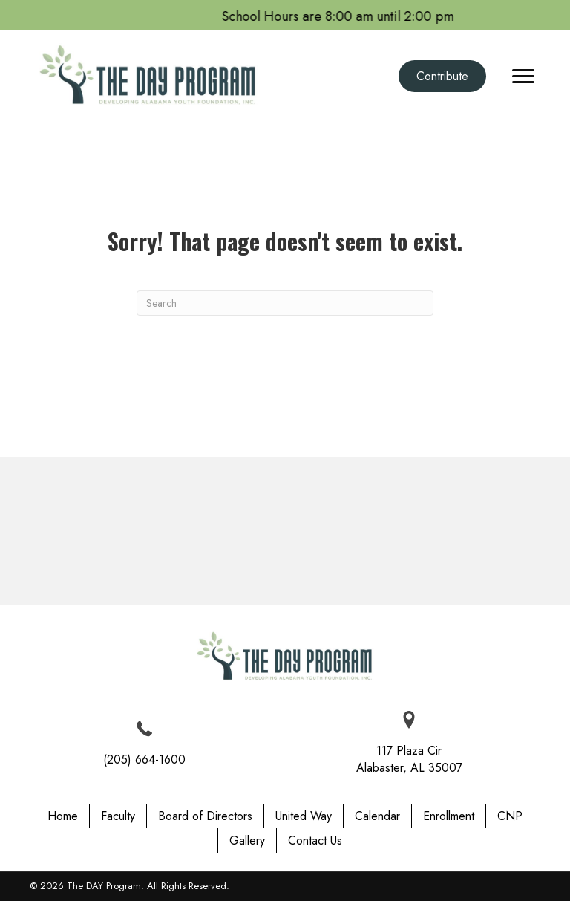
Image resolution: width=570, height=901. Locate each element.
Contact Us (315, 840)
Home (63, 815)
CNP (509, 815)
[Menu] (523, 76)
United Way (303, 815)
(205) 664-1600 (144, 759)
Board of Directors (205, 815)
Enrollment (448, 815)
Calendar (377, 815)
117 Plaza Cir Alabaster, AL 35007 (409, 759)
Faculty (118, 815)
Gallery (247, 840)
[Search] (285, 303)
